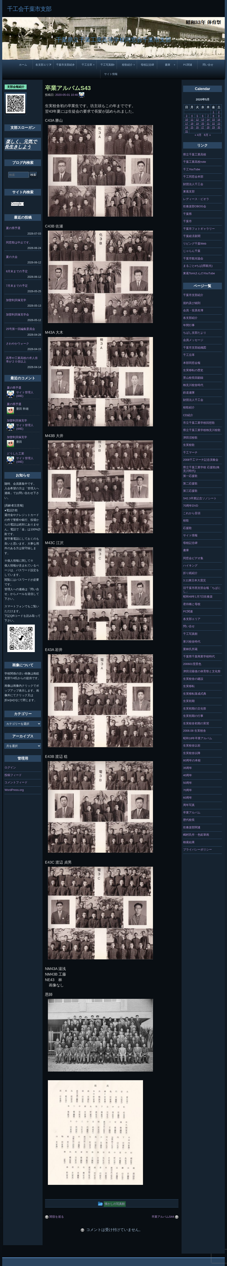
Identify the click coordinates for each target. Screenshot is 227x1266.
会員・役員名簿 (193, 310)
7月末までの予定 (17, 285)
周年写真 (189, 805)
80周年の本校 (192, 760)
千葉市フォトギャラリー (199, 228)
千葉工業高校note (194, 161)
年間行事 (189, 325)
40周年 (187, 775)
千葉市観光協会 (193, 258)
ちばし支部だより (194, 332)
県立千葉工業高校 (194, 154)
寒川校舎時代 (191, 641)
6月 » (207, 135)
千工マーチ (190, 452)
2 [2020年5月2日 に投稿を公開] (218, 112)
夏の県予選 (13, 228)
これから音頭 (191, 513)
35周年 (187, 768)
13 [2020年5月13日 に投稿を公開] (202, 119)
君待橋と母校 (191, 604)
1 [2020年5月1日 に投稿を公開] (213, 112)
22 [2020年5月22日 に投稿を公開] (213, 123)
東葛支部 (189, 191)
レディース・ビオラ (196, 199)
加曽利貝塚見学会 (17, 314)
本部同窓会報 (191, 363)
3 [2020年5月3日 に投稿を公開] (186, 115)
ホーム (23, 64)
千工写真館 (107, 64)
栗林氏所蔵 (190, 649)
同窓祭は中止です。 (19, 242)
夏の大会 (12, 257)
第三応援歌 (190, 490)
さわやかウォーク (17, 343)
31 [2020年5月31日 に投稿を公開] (186, 131)
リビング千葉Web (194, 243)
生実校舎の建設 (193, 678)
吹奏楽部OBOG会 (194, 206)
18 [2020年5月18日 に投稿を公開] (192, 123)
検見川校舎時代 (193, 385)
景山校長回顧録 (193, 377)
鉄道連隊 (189, 392)
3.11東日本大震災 (194, 580)
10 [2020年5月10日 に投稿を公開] (186, 119)
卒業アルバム (191, 812)
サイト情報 (110, 74)
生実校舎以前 (191, 745)
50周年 (187, 782)
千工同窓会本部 (193, 176)
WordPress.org (13, 790)
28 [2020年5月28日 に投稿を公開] (208, 127)
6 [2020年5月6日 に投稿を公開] (202, 115)
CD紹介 (188, 415)
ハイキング (190, 565)
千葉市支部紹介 (65, 64)
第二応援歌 (190, 483)
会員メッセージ (193, 340)
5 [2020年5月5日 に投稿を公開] (197, 115)
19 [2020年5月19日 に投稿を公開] (197, 123)
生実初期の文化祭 (194, 708)
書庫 (167, 64)
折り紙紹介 (190, 573)
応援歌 (187, 528)
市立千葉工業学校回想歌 (199, 422)
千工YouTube (191, 169)
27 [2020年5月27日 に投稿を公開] (202, 127)
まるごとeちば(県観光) (198, 265)
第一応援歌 (190, 476)
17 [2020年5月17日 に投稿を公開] (186, 123)
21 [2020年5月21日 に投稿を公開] (208, 123)
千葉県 (187, 214)
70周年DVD (190, 505)
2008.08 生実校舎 (194, 730)
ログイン (10, 767)
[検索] (17, 204)
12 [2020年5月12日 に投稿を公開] (197, 119)
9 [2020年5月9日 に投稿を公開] (218, 115)
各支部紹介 (190, 317)
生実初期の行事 (193, 715)
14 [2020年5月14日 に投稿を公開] (208, 119)
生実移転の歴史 (193, 370)
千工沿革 (87, 64)
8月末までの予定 (17, 271)
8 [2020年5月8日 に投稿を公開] (213, 115)
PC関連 (187, 64)
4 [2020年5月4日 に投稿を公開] (192, 115)
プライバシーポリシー (197, 849)
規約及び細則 (191, 303)
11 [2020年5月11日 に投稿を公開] (192, 119)
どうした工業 (15, 453)
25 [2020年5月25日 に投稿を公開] (192, 127)
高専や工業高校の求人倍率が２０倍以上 (22, 359)
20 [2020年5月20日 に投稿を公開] (202, 123)
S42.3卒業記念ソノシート (200, 498)
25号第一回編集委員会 (20, 329)
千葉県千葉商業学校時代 (199, 656)
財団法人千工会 (193, 184)
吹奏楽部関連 (191, 827)
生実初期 (189, 701)
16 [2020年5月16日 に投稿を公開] (218, 119)
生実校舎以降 (191, 753)
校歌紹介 (127, 64)
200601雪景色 (192, 664)
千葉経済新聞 (191, 236)
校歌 (186, 520)
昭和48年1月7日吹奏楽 (198, 596)
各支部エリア (43, 64)
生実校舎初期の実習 (196, 723)
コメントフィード (15, 782)
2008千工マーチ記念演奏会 (200, 459)
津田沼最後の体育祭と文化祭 (202, 671)
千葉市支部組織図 (194, 347)
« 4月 (198, 135)
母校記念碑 (147, 64)
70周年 (187, 790)
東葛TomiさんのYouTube (199, 273)
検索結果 (189, 842)
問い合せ (208, 64)
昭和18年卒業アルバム (197, 738)
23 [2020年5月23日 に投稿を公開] (218, 123)
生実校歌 (189, 445)
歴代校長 (189, 819)
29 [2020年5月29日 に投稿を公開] (213, 127)
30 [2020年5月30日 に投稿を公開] (218, 127)
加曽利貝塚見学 (16, 300)
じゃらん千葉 (191, 251)
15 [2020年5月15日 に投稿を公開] (213, 119)
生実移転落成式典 (194, 693)
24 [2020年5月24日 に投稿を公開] (186, 127)
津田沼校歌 (190, 437)
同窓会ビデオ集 (193, 558)
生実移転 (189, 686)
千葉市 (187, 221)
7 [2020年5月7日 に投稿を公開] (208, 115)
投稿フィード (13, 775)
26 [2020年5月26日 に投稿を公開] (197, 127)
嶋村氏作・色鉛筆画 (196, 834)
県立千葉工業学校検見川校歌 (202, 430)
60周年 (187, 797)
